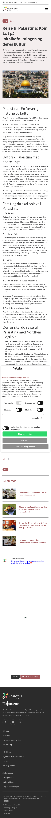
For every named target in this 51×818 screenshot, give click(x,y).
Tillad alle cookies (25, 434)
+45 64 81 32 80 (11, 2)
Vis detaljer (35, 418)
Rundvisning (7, 745)
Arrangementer (8, 777)
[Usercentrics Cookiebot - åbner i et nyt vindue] (13, 368)
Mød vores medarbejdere (12, 740)
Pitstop (5, 761)
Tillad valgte (25, 440)
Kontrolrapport (8, 810)
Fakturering (6, 813)
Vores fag (6, 735)
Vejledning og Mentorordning (13, 756)
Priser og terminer (9, 766)
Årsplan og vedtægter (11, 787)
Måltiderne (7, 752)
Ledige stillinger (9, 782)
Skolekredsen (8, 773)
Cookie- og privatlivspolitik (11, 805)
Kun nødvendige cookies (25, 447)
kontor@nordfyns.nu (30, 2)
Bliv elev (6, 731)
